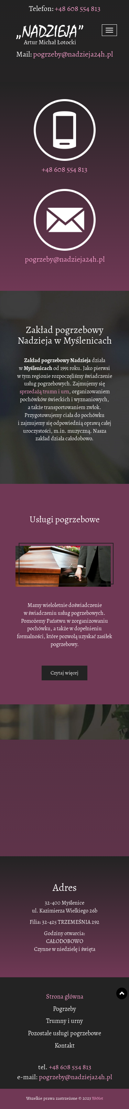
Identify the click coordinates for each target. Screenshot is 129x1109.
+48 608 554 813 (76, 8)
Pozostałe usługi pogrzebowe (64, 1033)
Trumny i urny (64, 1021)
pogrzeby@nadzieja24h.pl (73, 54)
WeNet (97, 1098)
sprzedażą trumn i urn (44, 391)
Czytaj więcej (64, 673)
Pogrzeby (64, 1009)
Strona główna (64, 997)
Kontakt (65, 1046)
